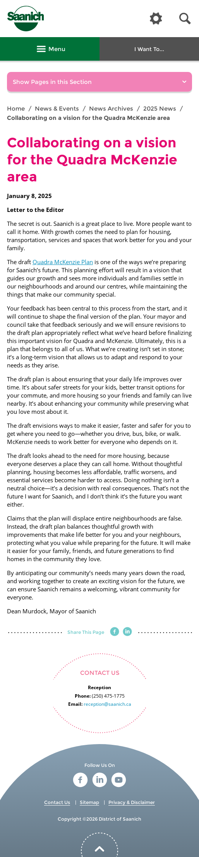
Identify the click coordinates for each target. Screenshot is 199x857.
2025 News (159, 108)
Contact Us (57, 802)
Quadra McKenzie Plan (63, 262)
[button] (185, 18)
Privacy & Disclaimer (131, 802)
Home (16, 108)
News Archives (111, 108)
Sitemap (89, 802)
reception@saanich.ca (107, 704)
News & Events (57, 108)
